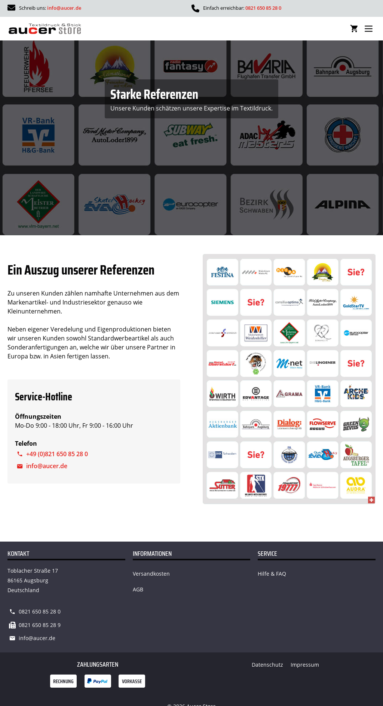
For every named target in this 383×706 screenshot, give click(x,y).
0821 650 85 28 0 (263, 7)
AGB (138, 589)
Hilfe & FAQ (272, 573)
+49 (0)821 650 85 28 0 (57, 454)
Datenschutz (267, 664)
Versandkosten (151, 573)
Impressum (305, 664)
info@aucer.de (64, 7)
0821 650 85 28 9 (40, 624)
